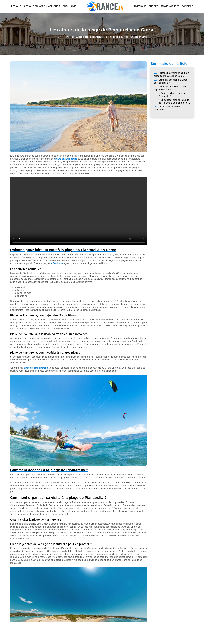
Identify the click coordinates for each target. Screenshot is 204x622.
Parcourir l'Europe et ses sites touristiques (84, 37)
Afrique (16, 6)
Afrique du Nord (34, 6)
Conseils (187, 6)
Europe (153, 6)
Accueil (60, 37)
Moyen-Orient (170, 6)
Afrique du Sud (58, 6)
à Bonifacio (57, 263)
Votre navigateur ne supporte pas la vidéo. (78, 211)
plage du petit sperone (36, 368)
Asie (73, 6)
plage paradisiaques (66, 159)
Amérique (140, 6)
